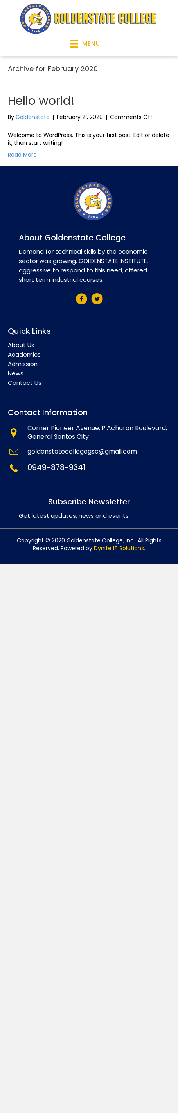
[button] (81, 299)
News (15, 373)
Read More (22, 154)
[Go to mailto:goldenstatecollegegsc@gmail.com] (89, 452)
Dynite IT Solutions (119, 548)
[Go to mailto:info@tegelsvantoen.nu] (89, 433)
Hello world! (41, 101)
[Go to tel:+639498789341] (89, 468)
